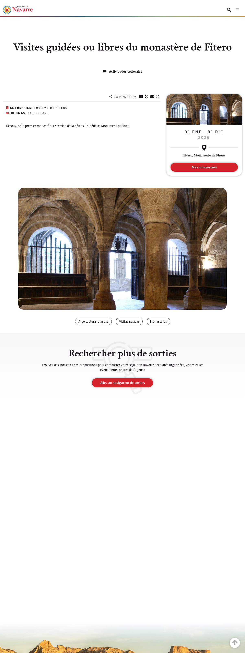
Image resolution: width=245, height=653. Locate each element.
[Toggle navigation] (237, 10)
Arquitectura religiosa (93, 321)
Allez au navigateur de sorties (122, 382)
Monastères (158, 321)
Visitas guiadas (129, 321)
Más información (204, 167)
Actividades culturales (125, 71)
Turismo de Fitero (51, 107)
